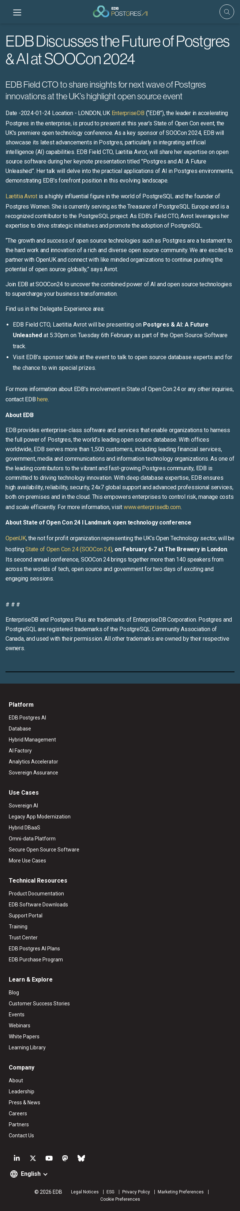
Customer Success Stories (39, 1003)
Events (17, 1014)
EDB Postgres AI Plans (34, 949)
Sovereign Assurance (33, 773)
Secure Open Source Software (44, 850)
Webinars (19, 1025)
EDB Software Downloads (38, 905)
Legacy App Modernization (40, 817)
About (16, 1080)
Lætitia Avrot (21, 196)
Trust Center (23, 938)
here (42, 399)
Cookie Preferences (120, 1199)
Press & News (24, 1102)
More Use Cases (27, 861)
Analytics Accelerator (33, 762)
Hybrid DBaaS (24, 828)
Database (20, 729)
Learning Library (27, 1047)
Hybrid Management (32, 740)
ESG (110, 1192)
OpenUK (15, 538)
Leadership (21, 1091)
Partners (19, 1124)
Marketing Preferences (181, 1192)
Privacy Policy (136, 1192)
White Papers (24, 1036)
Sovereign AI (23, 806)
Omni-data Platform (32, 839)
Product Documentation (36, 894)
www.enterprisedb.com (152, 507)
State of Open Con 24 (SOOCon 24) (68, 549)
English (31, 1173)
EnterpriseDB (128, 113)
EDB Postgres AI (27, 718)
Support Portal (25, 916)
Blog (14, 992)
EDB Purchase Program (36, 959)
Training (18, 927)
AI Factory (20, 751)
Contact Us (21, 1135)
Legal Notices (85, 1192)
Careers (18, 1113)
